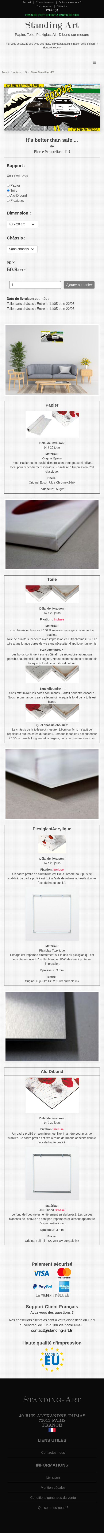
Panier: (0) (52, 10)
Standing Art (52, 25)
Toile (12, 190)
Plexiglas (15, 200)
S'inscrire (62, 6)
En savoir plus (17, 175)
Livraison (53, 1477)
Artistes (17, 72)
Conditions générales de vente (53, 1497)
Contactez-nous (45, 2)
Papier (13, 185)
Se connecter (44, 6)
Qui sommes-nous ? (70, 2)
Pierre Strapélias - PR (42, 72)
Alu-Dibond (17, 195)
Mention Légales (53, 1487)
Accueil (27, 2)
